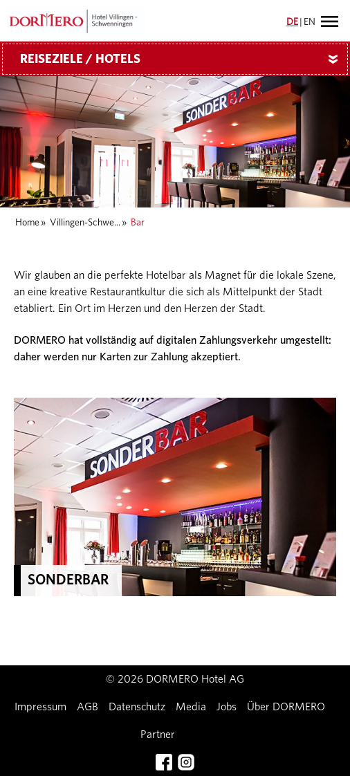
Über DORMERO (286, 706)
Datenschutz (137, 706)
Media (191, 706)
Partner (157, 734)
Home (27, 223)
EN (309, 22)
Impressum (40, 706)
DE (292, 22)
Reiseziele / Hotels (184, 59)
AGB (87, 706)
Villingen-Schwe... (85, 223)
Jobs (227, 706)
